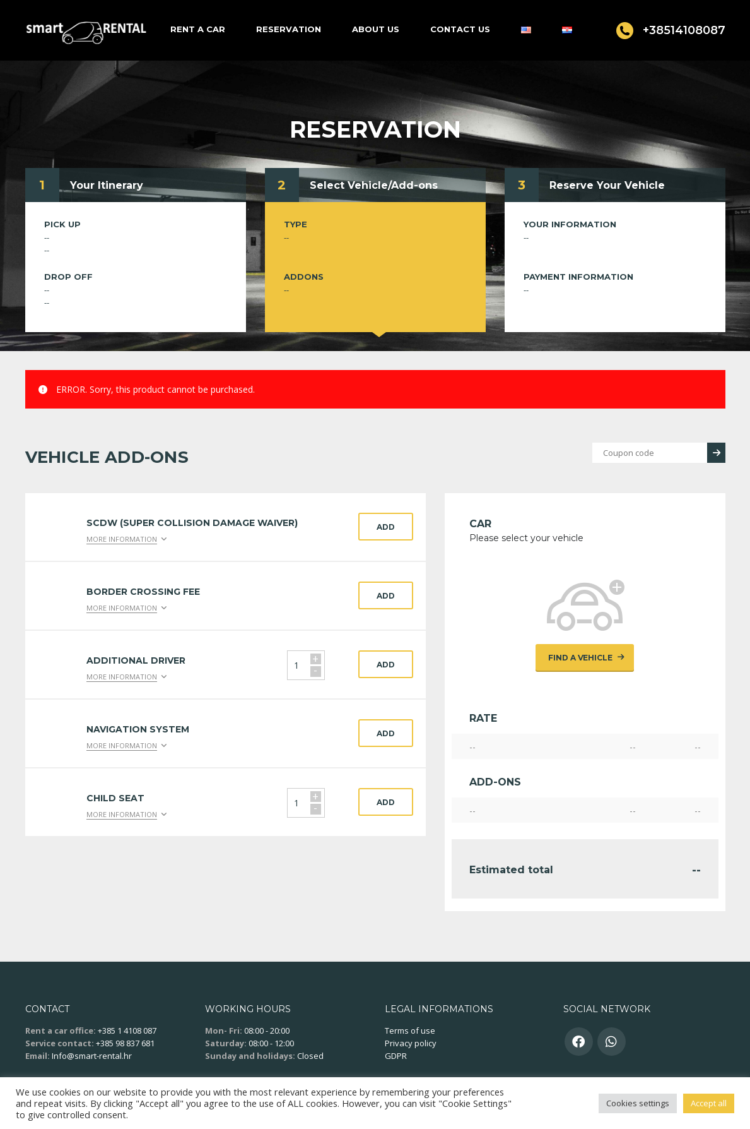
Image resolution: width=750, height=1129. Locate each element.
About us (375, 29)
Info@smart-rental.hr (92, 1055)
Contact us (460, 29)
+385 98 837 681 (125, 1043)
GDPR (396, 1055)
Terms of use (410, 1030)
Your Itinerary (106, 185)
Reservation (288, 29)
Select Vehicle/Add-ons (374, 185)
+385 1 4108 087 (127, 1030)
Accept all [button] (709, 1103)
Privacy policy (411, 1043)
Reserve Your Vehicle (607, 185)
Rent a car (197, 29)
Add (386, 527)
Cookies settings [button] (637, 1103)
